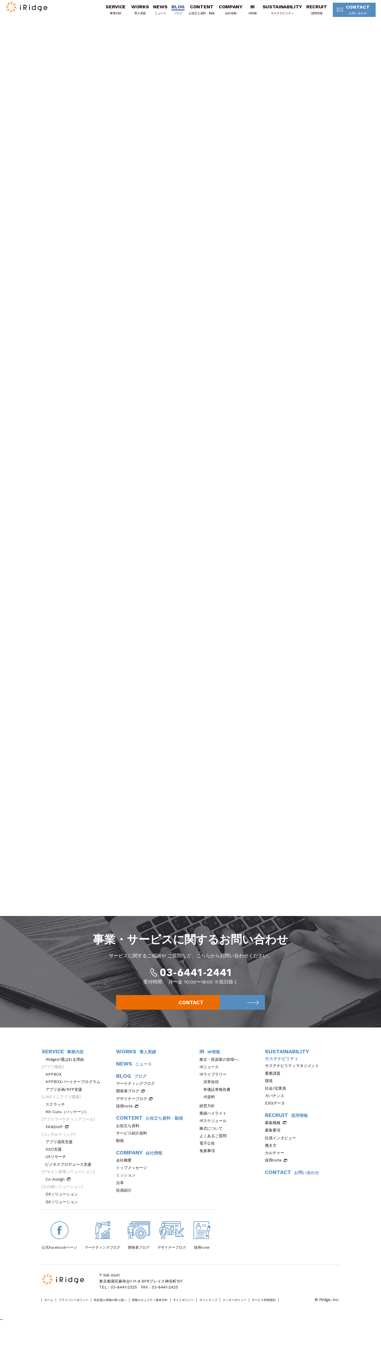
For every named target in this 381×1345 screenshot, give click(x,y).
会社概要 (125, 1169)
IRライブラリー (214, 1083)
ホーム (51, 1309)
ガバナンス (276, 1104)
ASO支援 (55, 1158)
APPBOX (55, 1083)
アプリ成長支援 (61, 1150)
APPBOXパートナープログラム (75, 1091)
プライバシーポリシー (83, 1309)
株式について (213, 1137)
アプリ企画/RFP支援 (66, 1098)
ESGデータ (277, 1112)
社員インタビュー (282, 1147)
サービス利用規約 (56, 1315)
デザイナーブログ (131, 1107)
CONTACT (347, 13)
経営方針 (209, 1115)
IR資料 (209, 1106)
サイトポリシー (227, 1309)
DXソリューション (64, 1203)
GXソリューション (64, 1211)
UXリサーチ (58, 1166)
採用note (124, 1115)
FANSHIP (57, 1136)
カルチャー (276, 1161)
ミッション (127, 1184)
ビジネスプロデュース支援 (70, 1173)
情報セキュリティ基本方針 (183, 1309)
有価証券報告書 (216, 1098)
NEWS (152, 13)
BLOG (169, 13)
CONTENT (193, 13)
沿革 (122, 1192)
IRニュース (211, 1076)
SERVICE (107, 13)
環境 (271, 1090)
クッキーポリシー (294, 1309)
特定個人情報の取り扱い (131, 1309)
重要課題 (274, 1082)
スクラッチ (57, 1113)
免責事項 (209, 1160)
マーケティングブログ (137, 1093)
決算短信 (211, 1091)
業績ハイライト (214, 1122)
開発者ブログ (127, 1100)
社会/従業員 (277, 1097)
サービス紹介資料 (133, 1142)
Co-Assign (58, 1188)
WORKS (131, 13)
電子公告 (209, 1152)
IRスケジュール (214, 1130)
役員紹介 (125, 1199)
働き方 (272, 1154)
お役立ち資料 (129, 1134)
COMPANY (222, 13)
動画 (122, 1149)
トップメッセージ (133, 1177)
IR (244, 13)
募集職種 (275, 1132)
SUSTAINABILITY (274, 13)
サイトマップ (260, 1309)
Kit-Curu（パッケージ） (69, 1121)
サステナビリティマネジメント (294, 1075)
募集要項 (274, 1139)
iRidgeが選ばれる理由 (67, 1068)
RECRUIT (308, 13)
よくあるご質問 (214, 1145)
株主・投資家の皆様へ (220, 1068)
